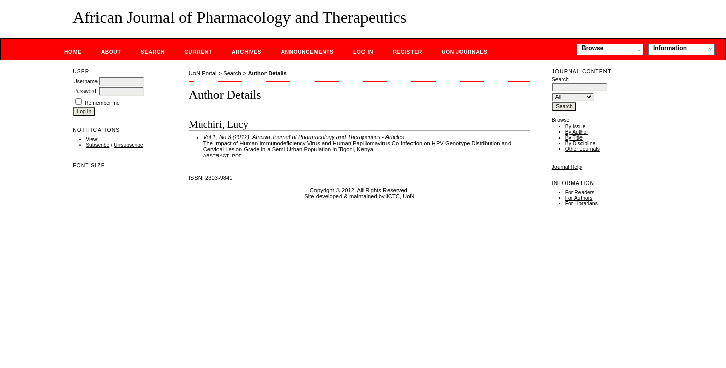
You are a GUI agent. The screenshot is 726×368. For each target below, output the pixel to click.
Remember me (102, 103)
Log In (363, 52)
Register (407, 52)
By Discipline (580, 143)
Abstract (216, 155)
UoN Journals (464, 52)
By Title (574, 138)
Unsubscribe (128, 145)
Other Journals (582, 149)
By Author (576, 132)
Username (85, 81)
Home (72, 52)
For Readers (580, 192)
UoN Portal (203, 73)
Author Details (267, 73)
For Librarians (581, 203)
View (91, 139)
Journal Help (567, 167)
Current (198, 52)
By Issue (575, 126)
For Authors (579, 198)
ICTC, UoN (400, 196)
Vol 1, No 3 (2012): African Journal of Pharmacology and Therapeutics (291, 137)
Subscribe (97, 145)
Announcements (307, 52)
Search (153, 52)
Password (84, 91)
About (111, 52)
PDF (237, 155)
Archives (246, 52)
